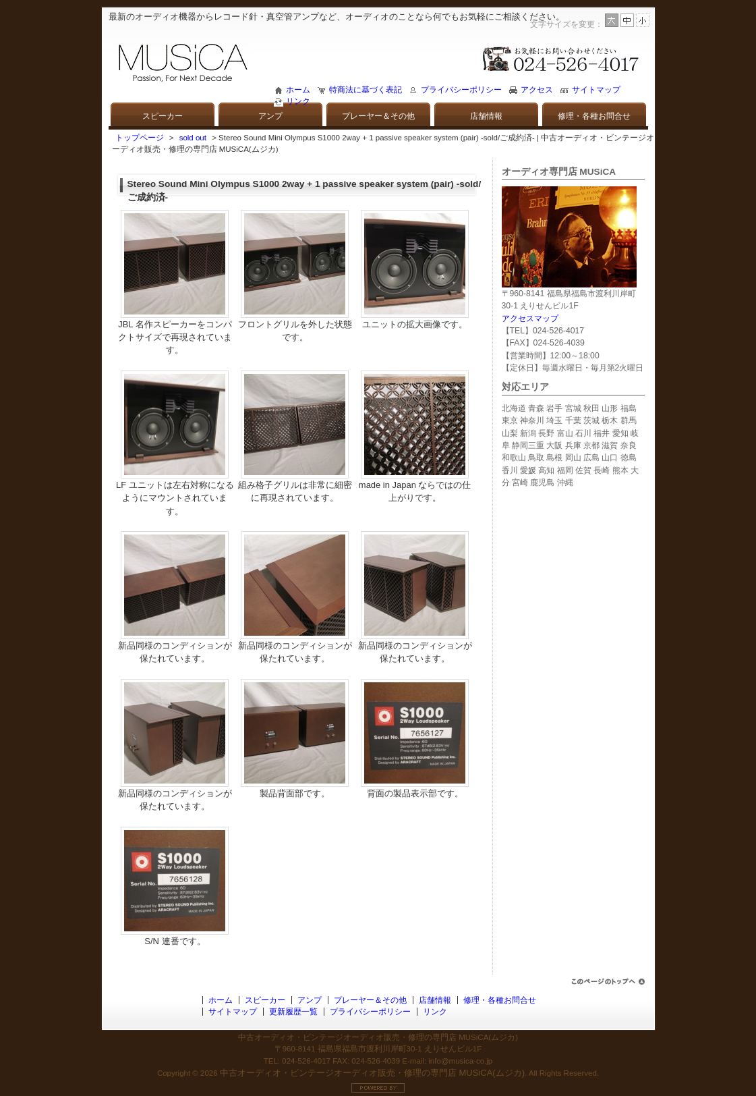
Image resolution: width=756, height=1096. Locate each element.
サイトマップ (596, 90)
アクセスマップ (530, 318)
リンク (298, 101)
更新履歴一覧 (293, 1012)
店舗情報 (486, 116)
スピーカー (162, 116)
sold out (192, 138)
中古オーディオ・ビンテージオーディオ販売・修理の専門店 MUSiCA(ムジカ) (372, 1073)
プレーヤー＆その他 (378, 116)
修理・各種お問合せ (594, 116)
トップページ (139, 138)
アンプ (270, 116)
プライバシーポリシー (461, 90)
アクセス (537, 90)
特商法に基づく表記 (365, 90)
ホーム (298, 90)
